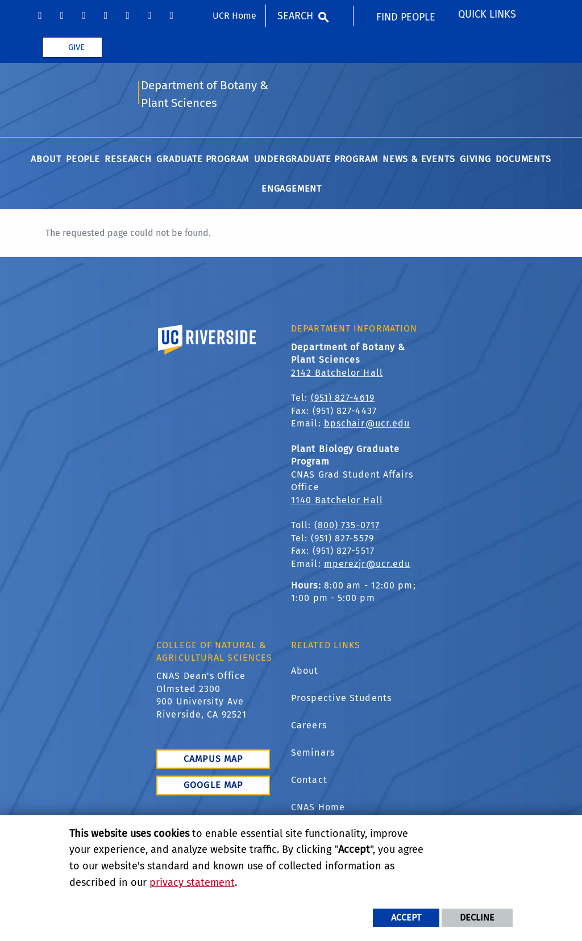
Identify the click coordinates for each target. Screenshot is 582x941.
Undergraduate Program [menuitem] (316, 160)
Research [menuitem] (128, 160)
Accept (406, 917)
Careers (309, 727)
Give (76, 47)
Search (295, 16)
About (305, 672)
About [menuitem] (46, 160)
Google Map (213, 786)
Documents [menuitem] (523, 160)
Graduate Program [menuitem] (202, 160)
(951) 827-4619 (343, 399)
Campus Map (213, 760)
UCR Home (234, 15)
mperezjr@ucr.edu (367, 564)
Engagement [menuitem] (291, 190)
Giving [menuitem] (475, 160)
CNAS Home (318, 808)
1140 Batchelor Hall (337, 501)
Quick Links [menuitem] (487, 14)
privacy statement (192, 882)
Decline (477, 917)
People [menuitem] (83, 160)
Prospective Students (341, 699)
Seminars (313, 754)
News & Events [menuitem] (419, 160)
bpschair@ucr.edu (367, 425)
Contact (309, 781)
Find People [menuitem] (405, 17)
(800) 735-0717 (347, 526)
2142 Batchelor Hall (337, 374)
